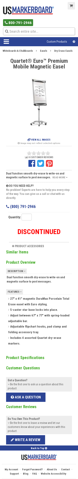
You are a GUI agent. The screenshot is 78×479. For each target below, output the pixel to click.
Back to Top (39, 448)
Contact (65, 469)
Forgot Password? (32, 469)
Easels (43, 50)
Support (14, 473)
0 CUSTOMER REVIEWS (39, 157)
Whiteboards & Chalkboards (18, 50)
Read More (59, 177)
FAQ (34, 473)
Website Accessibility (53, 473)
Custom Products (57, 41)
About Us (52, 469)
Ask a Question (26, 397)
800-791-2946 (18, 22)
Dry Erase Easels (63, 50)
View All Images (39, 139)
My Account (11, 469)
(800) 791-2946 (21, 206)
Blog (25, 473)
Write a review (25, 440)
